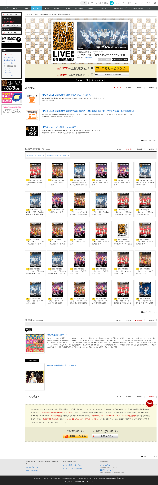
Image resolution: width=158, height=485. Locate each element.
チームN (7, 68)
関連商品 (139, 87)
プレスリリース (47, 478)
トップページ (8, 57)
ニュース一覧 (8, 75)
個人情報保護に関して (69, 478)
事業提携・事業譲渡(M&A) (108, 478)
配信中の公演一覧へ (34, 155)
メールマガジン (97, 80)
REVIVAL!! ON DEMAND (84, 8)
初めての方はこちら (32, 467)
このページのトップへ (150, 141)
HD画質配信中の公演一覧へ (56, 155)
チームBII (8, 72)
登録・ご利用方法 (32, 471)
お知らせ (118, 149)
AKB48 (15, 8)
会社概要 (37, 478)
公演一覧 (129, 87)
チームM (7, 70)
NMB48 (36, 8)
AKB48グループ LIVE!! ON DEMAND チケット (132, 8)
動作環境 (89, 57)
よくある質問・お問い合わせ (72, 465)
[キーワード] (98, 3)
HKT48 (46, 8)
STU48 (67, 8)
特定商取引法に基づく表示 (88, 478)
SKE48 (25, 8)
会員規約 (57, 478)
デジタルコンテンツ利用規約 (72, 468)
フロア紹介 (150, 87)
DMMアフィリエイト (107, 470)
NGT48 (57, 8)
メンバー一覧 (8, 63)
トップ (5, 8)
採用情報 (121, 478)
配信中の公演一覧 (10, 60)
